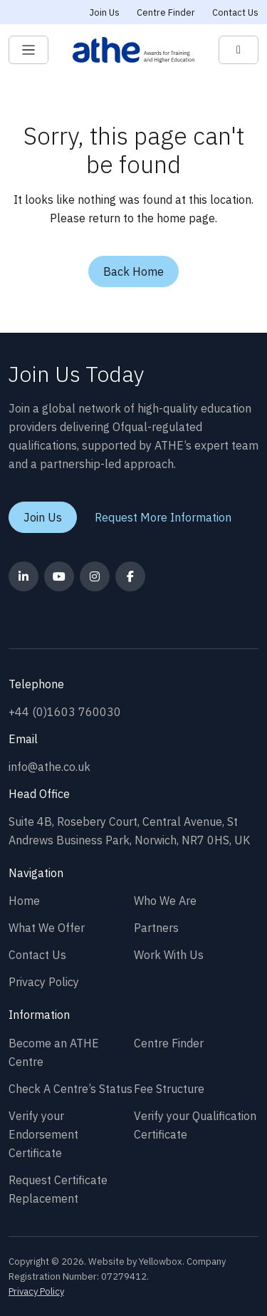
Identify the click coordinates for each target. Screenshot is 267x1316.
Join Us (105, 12)
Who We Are (165, 900)
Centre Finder (166, 12)
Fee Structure (169, 1089)
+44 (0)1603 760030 (65, 712)
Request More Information (163, 517)
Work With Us (169, 955)
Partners (156, 928)
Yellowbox (160, 1261)
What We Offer (47, 928)
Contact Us (235, 12)
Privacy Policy (44, 982)
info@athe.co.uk (49, 767)
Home (24, 900)
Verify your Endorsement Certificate (43, 1134)
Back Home (133, 271)
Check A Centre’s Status (70, 1089)
